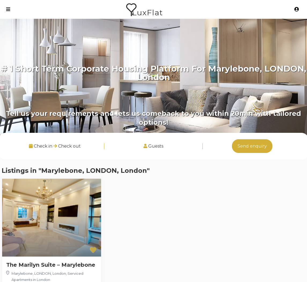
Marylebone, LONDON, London (39, 273)
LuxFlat (147, 12)
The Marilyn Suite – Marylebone (50, 265)
